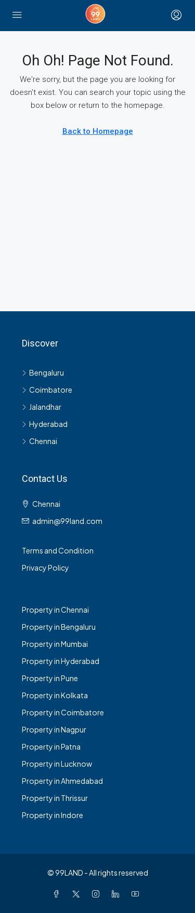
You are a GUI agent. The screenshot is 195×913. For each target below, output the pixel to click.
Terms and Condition (58, 550)
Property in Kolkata (55, 695)
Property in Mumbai (55, 643)
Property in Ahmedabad (62, 780)
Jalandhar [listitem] (41, 406)
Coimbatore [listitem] (47, 389)
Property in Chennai (55, 609)
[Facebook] (58, 893)
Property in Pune (50, 678)
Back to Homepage (97, 131)
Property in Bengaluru (59, 626)
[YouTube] (137, 893)
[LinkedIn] (117, 893)
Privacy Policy (45, 567)
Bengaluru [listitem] (43, 372)
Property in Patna (51, 746)
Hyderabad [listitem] (45, 423)
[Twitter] (78, 893)
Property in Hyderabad (60, 661)
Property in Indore (52, 815)
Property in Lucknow (57, 763)
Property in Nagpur (54, 729)
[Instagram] (97, 893)
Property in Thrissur (55, 798)
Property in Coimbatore (63, 712)
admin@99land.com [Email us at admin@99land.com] (67, 520)
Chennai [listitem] (39, 441)
